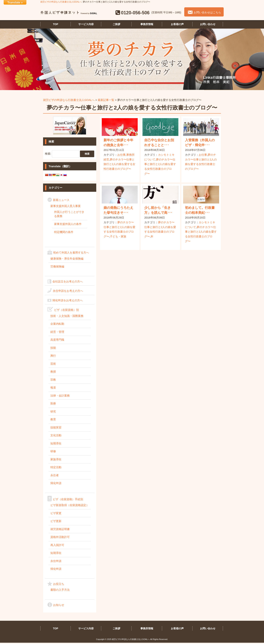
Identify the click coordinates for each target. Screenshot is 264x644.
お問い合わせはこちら (207, 13)
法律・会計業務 (60, 396)
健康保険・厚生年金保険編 (66, 259)
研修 (53, 452)
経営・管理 (57, 332)
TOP (55, 25)
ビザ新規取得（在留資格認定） (69, 506)
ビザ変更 (55, 514)
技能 (53, 348)
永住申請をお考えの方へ (68, 292)
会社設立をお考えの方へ (67, 282)
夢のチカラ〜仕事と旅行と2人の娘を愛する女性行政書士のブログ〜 (119, 165)
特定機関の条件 (63, 233)
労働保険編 (57, 267)
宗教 (53, 380)
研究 (53, 412)
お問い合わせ (207, 25)
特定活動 (55, 468)
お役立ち (58, 584)
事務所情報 (146, 25)
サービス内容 (86, 25)
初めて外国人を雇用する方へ (71, 253)
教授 (53, 372)
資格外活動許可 (60, 538)
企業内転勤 (57, 325)
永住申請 (55, 562)
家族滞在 (55, 460)
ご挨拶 (116, 25)
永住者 (54, 476)
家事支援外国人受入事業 (65, 207)
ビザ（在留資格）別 (66, 311)
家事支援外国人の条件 (68, 225)
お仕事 (121, 155)
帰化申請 (55, 484)
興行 (53, 356)
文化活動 (55, 436)
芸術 (53, 364)
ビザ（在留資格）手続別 (68, 500)
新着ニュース (61, 201)
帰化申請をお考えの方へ (67, 301)
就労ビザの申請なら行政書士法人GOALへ (61, 2)
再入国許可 (57, 546)
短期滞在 (55, 444)
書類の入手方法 (60, 591)
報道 (53, 388)
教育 (53, 420)
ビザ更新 (55, 522)
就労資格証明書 (60, 530)
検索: (48, 154)
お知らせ (58, 606)
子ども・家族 (118, 237)
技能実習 (55, 428)
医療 (53, 404)
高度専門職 (57, 341)
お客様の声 (177, 25)
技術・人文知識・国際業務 (66, 317)
